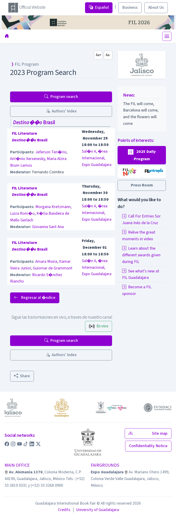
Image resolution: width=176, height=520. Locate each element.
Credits (64, 510)
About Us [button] (156, 7)
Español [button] (99, 7)
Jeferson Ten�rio (50, 152)
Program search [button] (61, 97)
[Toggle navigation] (166, 36)
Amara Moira (46, 261)
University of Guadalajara (95, 510)
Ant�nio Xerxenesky (27, 159)
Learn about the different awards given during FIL (141, 255)
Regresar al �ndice (34, 297)
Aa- (108, 55)
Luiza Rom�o (22, 213)
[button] (142, 155)
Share (22, 376)
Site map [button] (148, 433)
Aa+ (98, 55)
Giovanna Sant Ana (48, 227)
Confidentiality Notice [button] (148, 446)
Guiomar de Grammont (52, 268)
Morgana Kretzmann (53, 207)
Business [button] (130, 7)
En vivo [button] (98, 326)
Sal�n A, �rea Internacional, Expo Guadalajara (96, 158)
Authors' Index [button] (61, 111)
